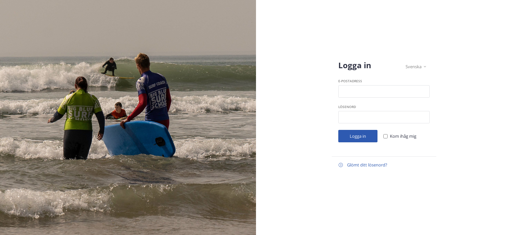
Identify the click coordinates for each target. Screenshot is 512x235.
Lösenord (347, 106)
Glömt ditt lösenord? (363, 165)
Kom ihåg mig (403, 136)
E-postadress (350, 81)
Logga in (358, 136)
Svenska (416, 67)
